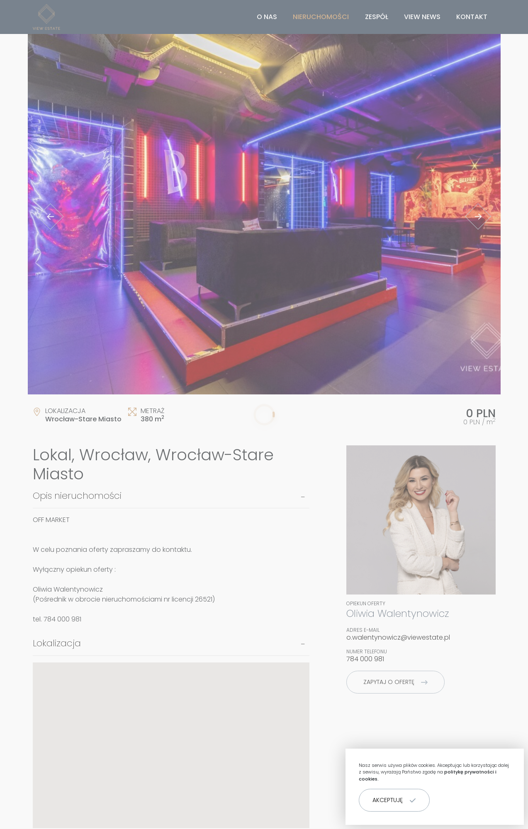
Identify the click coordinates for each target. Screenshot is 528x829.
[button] (394, 800)
